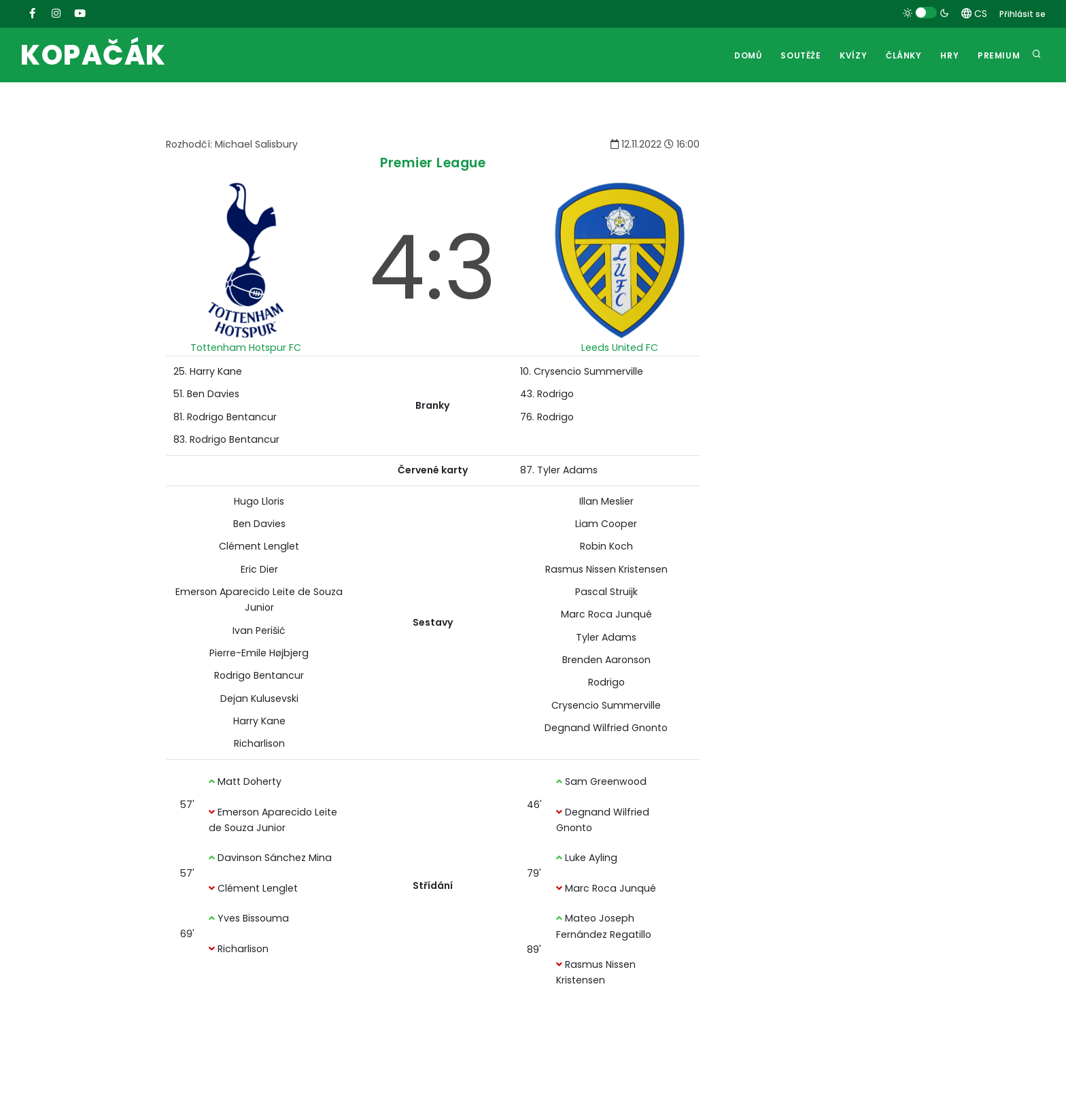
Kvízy (852, 55)
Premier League (432, 163)
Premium (999, 55)
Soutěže (800, 55)
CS (974, 13)
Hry (949, 55)
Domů (747, 55)
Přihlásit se (1022, 14)
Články (903, 55)
